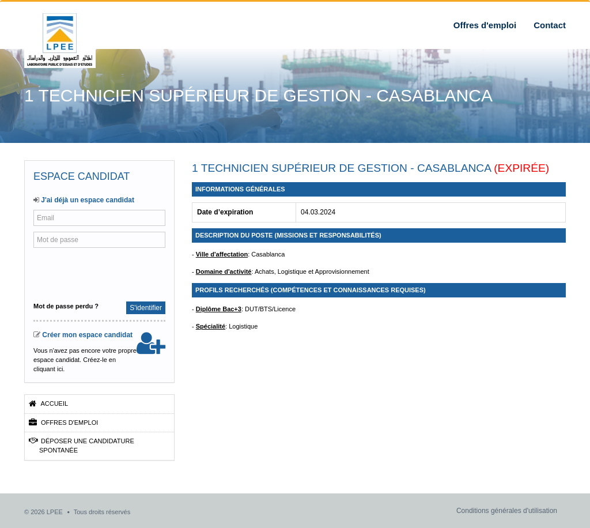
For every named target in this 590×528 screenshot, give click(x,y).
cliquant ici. (49, 368)
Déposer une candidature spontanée (81, 445)
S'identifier (146, 308)
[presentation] (109, 273)
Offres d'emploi (484, 25)
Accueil (48, 403)
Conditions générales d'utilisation (506, 511)
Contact (550, 25)
